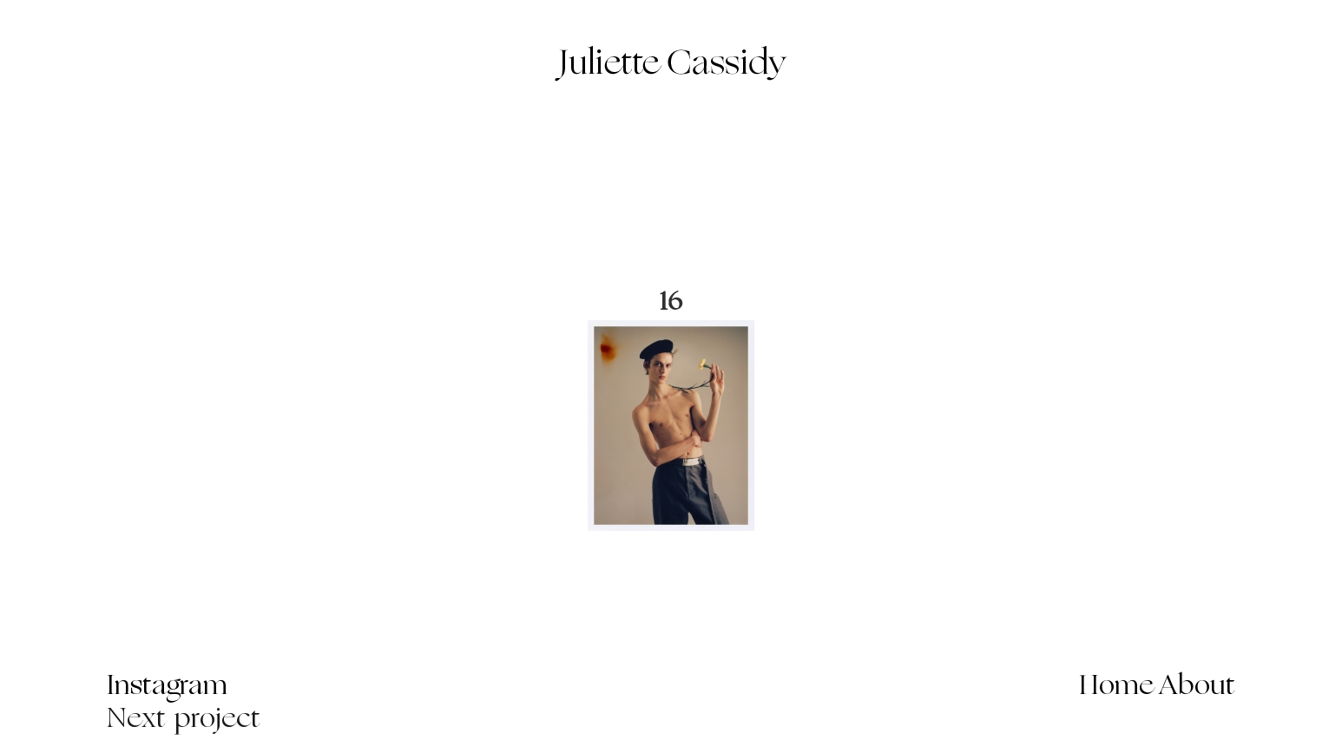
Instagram (167, 687)
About (1197, 687)
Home (1117, 687)
